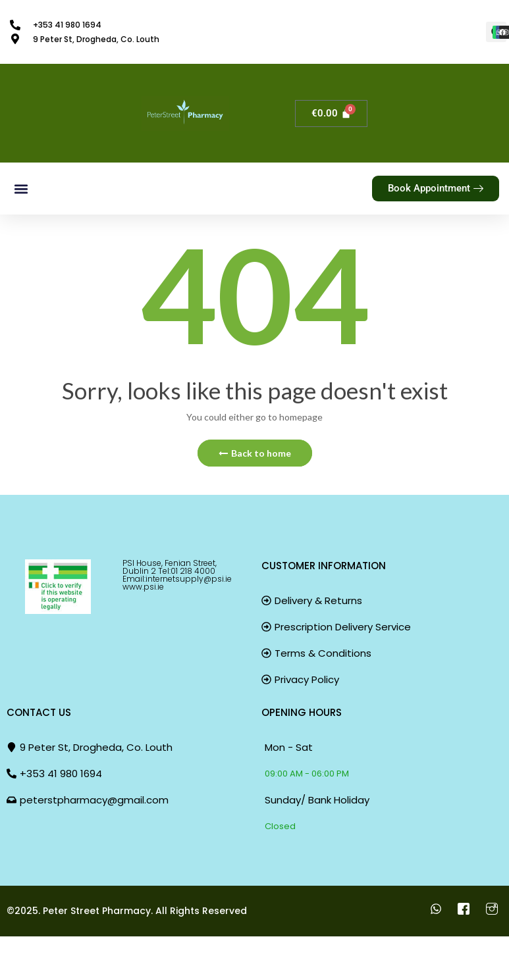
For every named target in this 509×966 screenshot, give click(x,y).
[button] (21, 188)
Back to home (255, 453)
